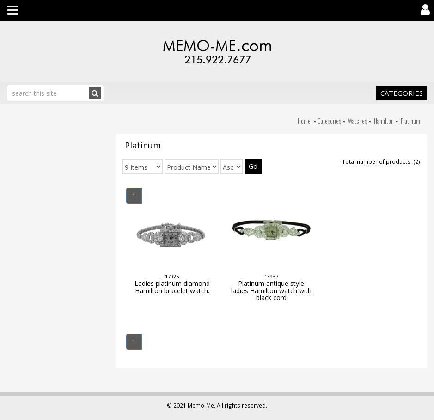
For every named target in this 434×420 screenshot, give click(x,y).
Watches (357, 120)
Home (304, 120)
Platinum (410, 120)
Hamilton (384, 120)
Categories (401, 93)
